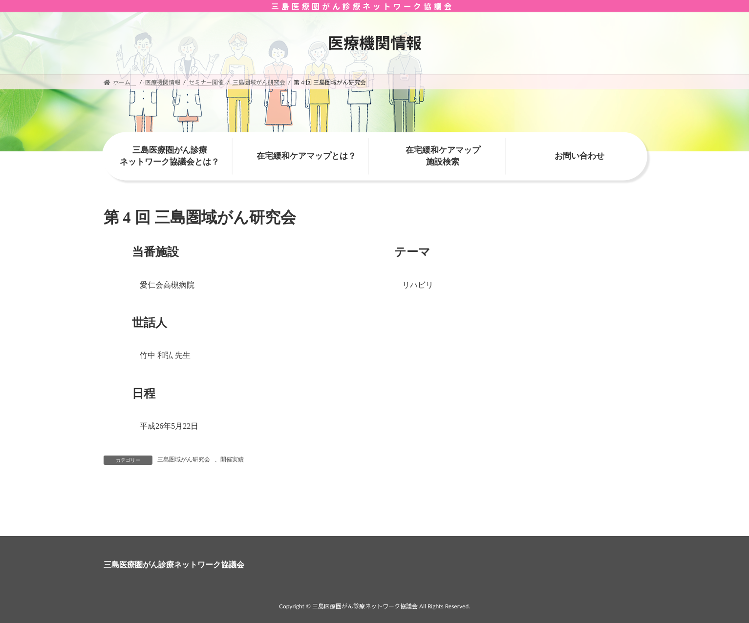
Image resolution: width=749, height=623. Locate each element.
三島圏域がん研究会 (183, 459)
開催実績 (232, 459)
